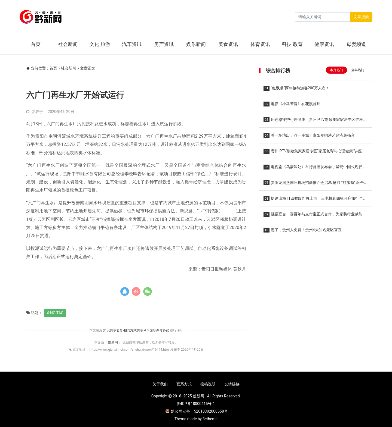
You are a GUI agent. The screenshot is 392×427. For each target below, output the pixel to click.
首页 (36, 44)
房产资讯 (164, 44)
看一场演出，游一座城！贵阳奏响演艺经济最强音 (309, 135)
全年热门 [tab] (357, 70)
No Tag (56, 313)
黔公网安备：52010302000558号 (197, 411)
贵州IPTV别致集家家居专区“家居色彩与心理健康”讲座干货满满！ (315, 153)
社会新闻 (68, 44)
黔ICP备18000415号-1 (196, 403)
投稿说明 (208, 384)
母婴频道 (356, 44)
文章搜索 (361, 17)
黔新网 (113, 342)
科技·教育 (292, 44)
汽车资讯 (132, 44)
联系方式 (184, 384)
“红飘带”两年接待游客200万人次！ (296, 88)
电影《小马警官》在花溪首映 (292, 104)
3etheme (210, 419)
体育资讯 (260, 44)
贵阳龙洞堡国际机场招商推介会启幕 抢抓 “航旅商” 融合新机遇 (316, 184)
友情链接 (232, 384)
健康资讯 (324, 44)
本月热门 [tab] (336, 70)
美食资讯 (228, 44)
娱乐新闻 (196, 44)
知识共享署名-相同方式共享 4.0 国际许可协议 (136, 330)
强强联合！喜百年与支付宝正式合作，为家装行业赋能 (313, 214)
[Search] (322, 17)
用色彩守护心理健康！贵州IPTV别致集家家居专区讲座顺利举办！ (315, 121)
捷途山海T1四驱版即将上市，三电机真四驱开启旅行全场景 (315, 200)
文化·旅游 (99, 44)
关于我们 (160, 384)
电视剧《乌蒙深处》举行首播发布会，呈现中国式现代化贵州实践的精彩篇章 (315, 168)
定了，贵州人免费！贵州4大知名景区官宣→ (304, 230)
